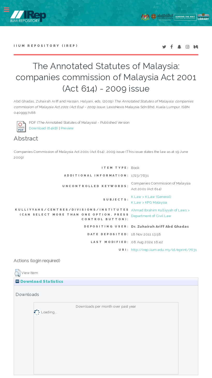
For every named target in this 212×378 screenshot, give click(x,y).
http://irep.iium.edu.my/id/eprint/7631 (164, 250)
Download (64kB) (43, 128)
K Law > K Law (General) (151, 197)
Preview (67, 128)
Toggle (9, 9)
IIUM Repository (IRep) (46, 46)
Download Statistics (39, 281)
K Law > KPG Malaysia (149, 202)
